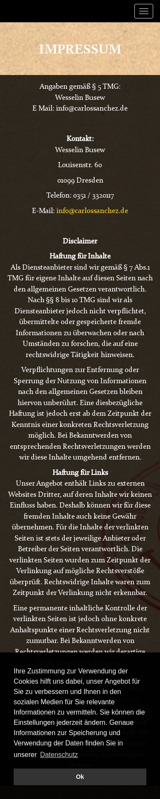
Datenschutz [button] (59, 754)
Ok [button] (80, 776)
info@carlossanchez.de (92, 211)
